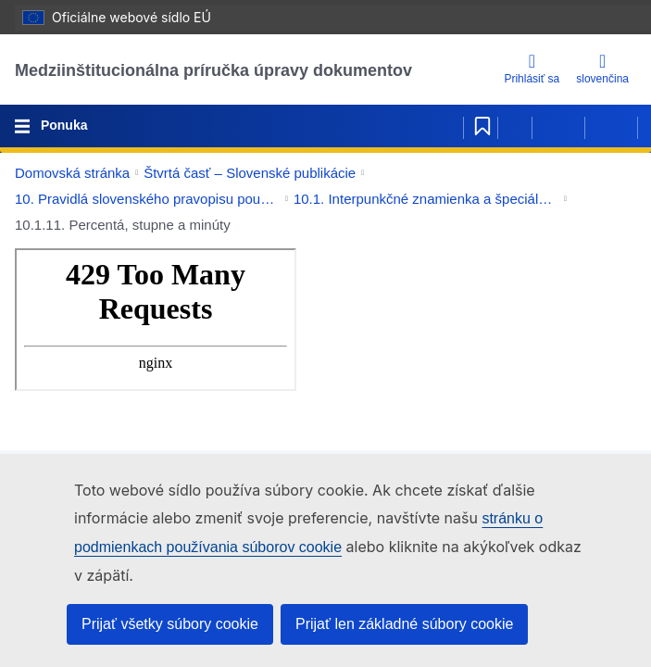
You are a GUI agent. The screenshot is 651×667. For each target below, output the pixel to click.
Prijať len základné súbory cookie (404, 624)
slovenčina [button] (602, 68)
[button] (608, 173)
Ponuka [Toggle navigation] (62, 125)
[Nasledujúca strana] (611, 126)
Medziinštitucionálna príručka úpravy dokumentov (213, 70)
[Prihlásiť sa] (531, 69)
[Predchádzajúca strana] (558, 126)
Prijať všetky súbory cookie (169, 624)
